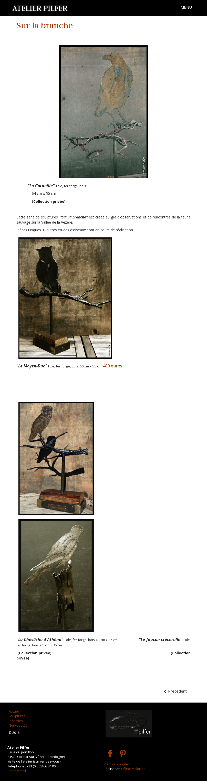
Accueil (14, 711)
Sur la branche (44, 25)
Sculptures (17, 716)
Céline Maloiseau (134, 768)
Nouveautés (18, 725)
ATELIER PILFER (40, 8)
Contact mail (16, 770)
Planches (16, 720)
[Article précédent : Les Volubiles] (175, 691)
